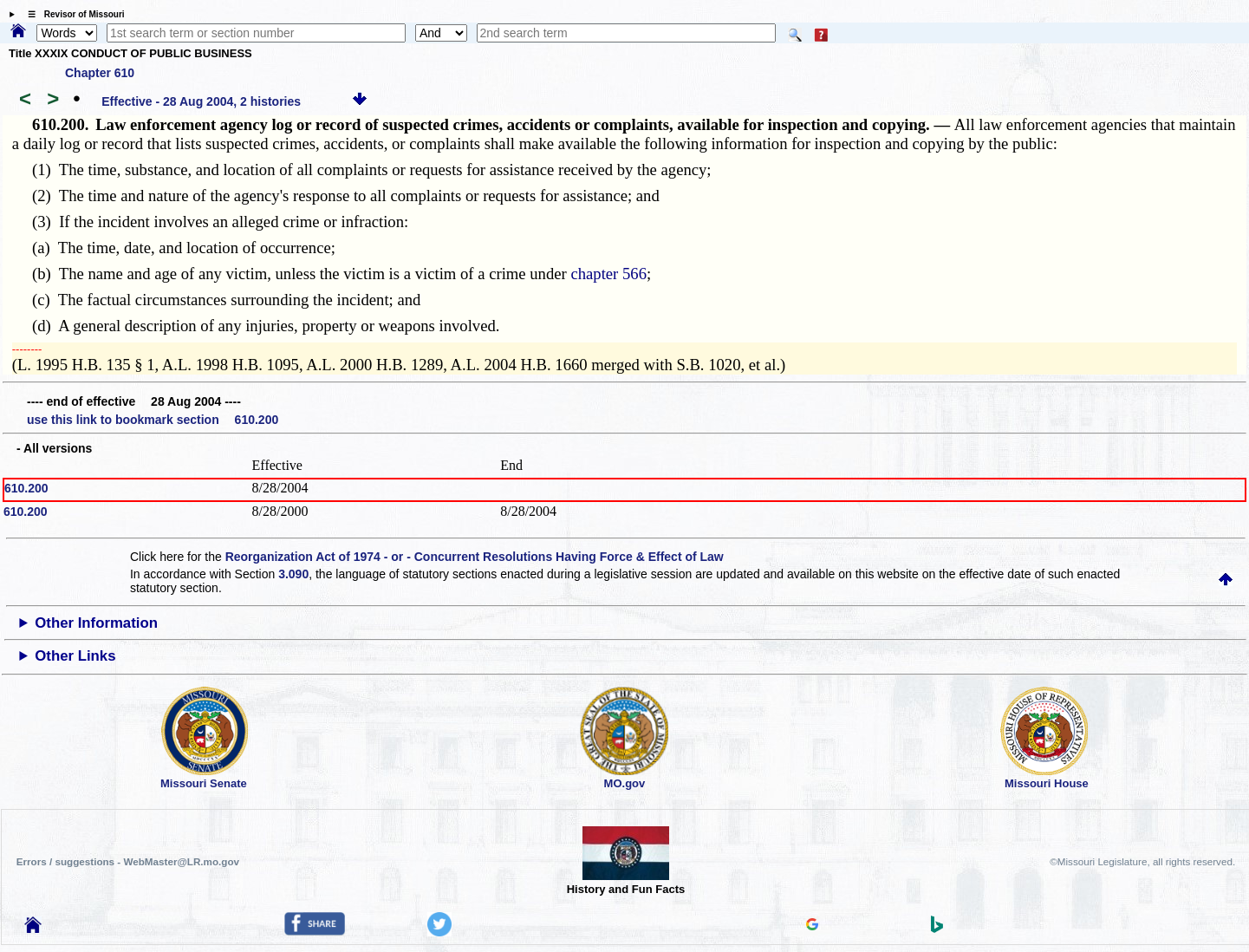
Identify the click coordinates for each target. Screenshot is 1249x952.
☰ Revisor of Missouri (72, 14)
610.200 (26, 488)
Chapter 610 (99, 73)
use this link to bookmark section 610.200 (152, 420)
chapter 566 (608, 273)
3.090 (293, 574)
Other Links (75, 656)
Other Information (96, 623)
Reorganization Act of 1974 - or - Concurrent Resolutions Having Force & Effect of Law (474, 557)
